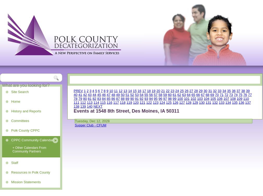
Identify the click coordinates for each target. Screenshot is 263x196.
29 (201, 91)
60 (170, 95)
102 (193, 99)
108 (233, 99)
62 (179, 95)
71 (221, 95)
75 (240, 95)
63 (184, 95)
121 (142, 103)
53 (137, 95)
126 (175, 103)
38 (243, 91)
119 (129, 103)
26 (186, 91)
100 (180, 99)
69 (212, 95)
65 (193, 95)
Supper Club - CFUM (90, 125)
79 (80, 99)
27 (191, 91)
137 (248, 103)
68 (207, 95)
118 (123, 103)
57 (156, 95)
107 (226, 99)
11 (116, 91)
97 (165, 99)
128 (189, 103)
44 (94, 95)
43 (89, 95)
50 (122, 95)
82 (94, 99)
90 (132, 99)
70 (217, 95)
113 (90, 103)
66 (198, 95)
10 (111, 91)
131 (208, 103)
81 (89, 99)
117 (116, 103)
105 (213, 99)
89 (127, 99)
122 (149, 103)
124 (162, 103)
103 (200, 99)
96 (160, 99)
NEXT (98, 106)
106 (220, 99)
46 (104, 95)
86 (113, 99)
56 (151, 95)
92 (141, 99)
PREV (78, 91)
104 (206, 99)
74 (235, 95)
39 (247, 91)
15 (134, 91)
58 (160, 95)
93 (146, 99)
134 (228, 103)
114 (96, 103)
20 (158, 91)
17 (144, 91)
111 (76, 103)
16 (139, 91)
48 (113, 95)
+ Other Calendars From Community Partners (29, 149)
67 (203, 95)
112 (83, 103)
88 (122, 99)
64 (188, 95)
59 (165, 95)
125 (169, 103)
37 (238, 91)
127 (182, 103)
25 (182, 91)
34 (224, 91)
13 (125, 91)
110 (246, 99)
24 (177, 91)
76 (245, 95)
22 (168, 91)
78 (75, 99)
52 (132, 95)
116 (109, 103)
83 (99, 99)
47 (108, 95)
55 (146, 95)
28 (196, 91)
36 (233, 91)
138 (76, 106)
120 (136, 103)
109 (239, 99)
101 (187, 99)
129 (195, 103)
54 (141, 95)
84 (104, 99)
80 (85, 99)
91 (137, 99)
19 (153, 91)
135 (235, 103)
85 (108, 99)
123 (156, 103)
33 (219, 91)
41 (80, 95)
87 (118, 99)
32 (215, 91)
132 (215, 103)
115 (103, 103)
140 (90, 106)
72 (226, 95)
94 (151, 99)
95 (156, 99)
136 (241, 103)
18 (149, 91)
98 (170, 99)
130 (202, 103)
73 (231, 95)
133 (221, 103)
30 (205, 91)
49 (118, 95)
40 (75, 95)
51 (127, 95)
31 (210, 91)
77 (250, 95)
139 (83, 106)
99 (174, 99)
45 (99, 95)
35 (229, 91)
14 (130, 91)
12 (120, 91)
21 (163, 91)
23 (172, 91)
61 (174, 95)
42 (85, 95)
